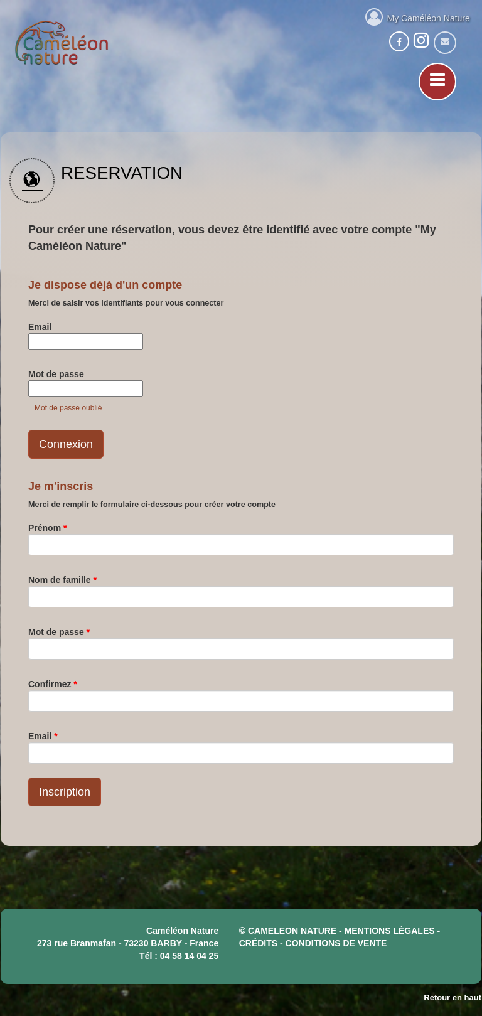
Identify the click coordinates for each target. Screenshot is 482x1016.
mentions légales (390, 931)
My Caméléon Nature (417, 16)
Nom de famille (62, 580)
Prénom (47, 528)
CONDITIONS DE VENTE (336, 943)
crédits (258, 943)
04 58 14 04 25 (189, 956)
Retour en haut (452, 997)
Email (39, 327)
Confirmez (52, 684)
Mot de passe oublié (68, 408)
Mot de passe (56, 374)
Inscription (64, 792)
